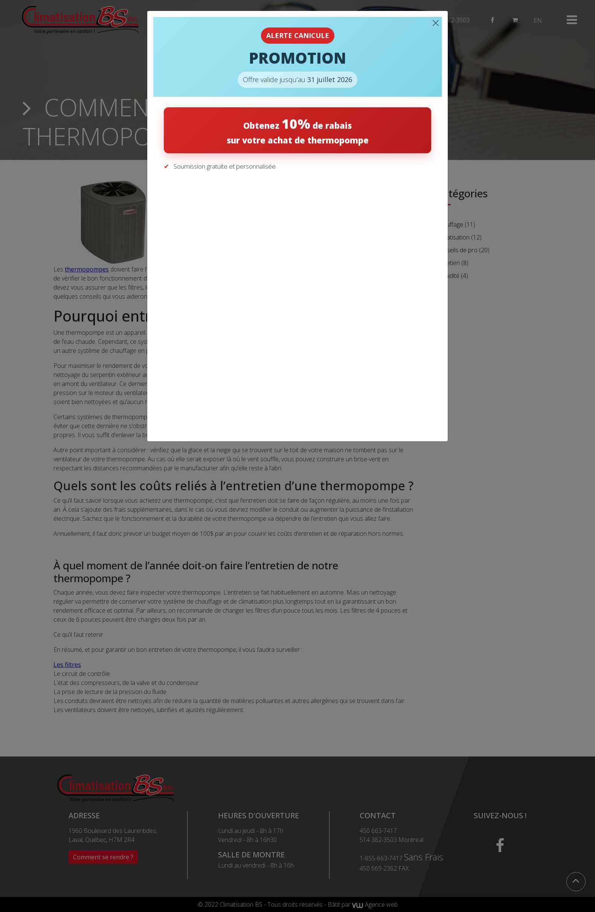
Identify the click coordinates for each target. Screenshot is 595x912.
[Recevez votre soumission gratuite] (296, 300)
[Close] (435, 22)
